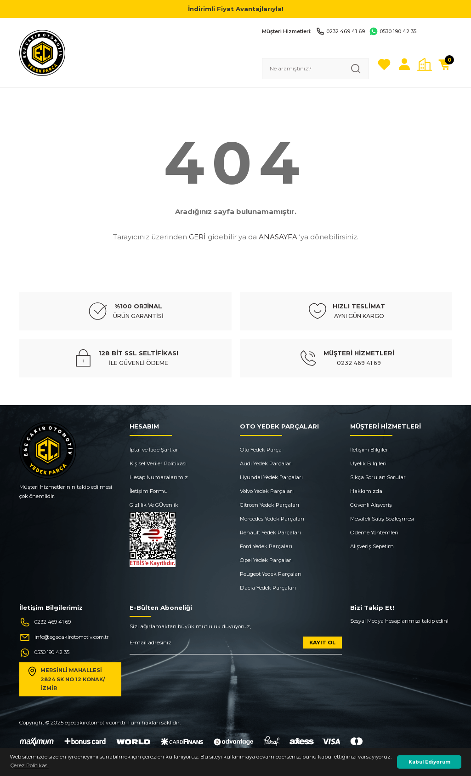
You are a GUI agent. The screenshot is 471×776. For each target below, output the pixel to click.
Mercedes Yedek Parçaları (272, 518)
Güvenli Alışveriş (371, 505)
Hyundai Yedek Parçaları (271, 477)
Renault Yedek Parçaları (270, 532)
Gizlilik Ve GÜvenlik (154, 505)
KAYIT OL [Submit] (322, 642)
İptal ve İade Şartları (155, 449)
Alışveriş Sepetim (372, 546)
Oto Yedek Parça (261, 449)
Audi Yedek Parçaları (266, 463)
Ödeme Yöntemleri (374, 532)
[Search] (315, 68)
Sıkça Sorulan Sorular (378, 477)
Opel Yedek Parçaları (266, 560)
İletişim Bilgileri (370, 449)
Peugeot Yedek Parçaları (270, 574)
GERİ (197, 236)
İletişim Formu (149, 491)
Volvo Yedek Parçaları (267, 491)
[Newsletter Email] (236, 645)
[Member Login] (404, 64)
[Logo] (42, 52)
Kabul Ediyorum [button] (429, 762)
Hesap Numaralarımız (159, 477)
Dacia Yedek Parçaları (268, 588)
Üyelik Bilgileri (368, 463)
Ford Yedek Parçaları (266, 546)
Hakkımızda (366, 491)
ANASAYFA (278, 236)
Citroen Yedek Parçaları (269, 505)
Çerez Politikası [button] (30, 765)
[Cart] (444, 64)
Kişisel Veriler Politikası (158, 463)
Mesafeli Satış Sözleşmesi (382, 518)
